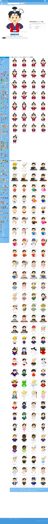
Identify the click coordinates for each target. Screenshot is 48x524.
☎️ (3, 197)
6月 (2, 66)
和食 (1, 123)
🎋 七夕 (2, 230)
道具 (6, 196)
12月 (3, 68)
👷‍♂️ (5, 166)
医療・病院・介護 (3, 177)
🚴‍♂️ (7, 154)
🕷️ (3, 222)
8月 (6, 66)
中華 (5, 123)
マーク (5, 200)
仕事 (4, 165)
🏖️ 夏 (1, 63)
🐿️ (3, 97)
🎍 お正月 (2, 223)
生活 (3, 159)
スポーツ (1, 184)
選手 (4, 184)
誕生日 (2, 212)
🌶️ (7, 144)
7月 (4, 66)
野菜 (1, 140)
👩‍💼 (3, 166)
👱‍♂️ (1, 162)
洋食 (3, 123)
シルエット (2, 240)
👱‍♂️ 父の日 (2, 229)
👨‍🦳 (3, 162)
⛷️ (1, 190)
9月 (2, 67)
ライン (3, 238)
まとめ (46, 1)
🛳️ (3, 157)
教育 (1, 169)
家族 (1, 159)
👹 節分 (2, 224)
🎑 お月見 (2, 232)
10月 (4, 67)
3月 (2, 65)
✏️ (7, 171)
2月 (6, 68)
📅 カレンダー (3, 69)
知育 (6, 169)
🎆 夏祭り (2, 231)
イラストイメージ (2, 5)
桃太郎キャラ (9, 5)
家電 (1, 196)
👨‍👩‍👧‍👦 (1, 163)
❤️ (3, 180)
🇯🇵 (5, 203)
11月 (6, 67)
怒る (6, 5)
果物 (3, 140)
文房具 (4, 169)
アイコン (1, 200)
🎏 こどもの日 (3, 60)
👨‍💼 (1, 166)
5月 (6, 65)
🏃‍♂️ (5, 174)
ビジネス (1, 165)
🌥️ (1, 84)
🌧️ (3, 84)
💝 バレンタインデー (4, 225)
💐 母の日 (2, 61)
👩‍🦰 (7, 160)
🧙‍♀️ (7, 221)
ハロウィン (2, 219)
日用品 (4, 196)
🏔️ (5, 85)
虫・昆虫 (2, 116)
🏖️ (7, 85)
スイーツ (2, 130)
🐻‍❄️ (7, 93)
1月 (4, 68)
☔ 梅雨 (2, 62)
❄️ (5, 84)
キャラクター (2, 205)
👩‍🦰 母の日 (2, 228)
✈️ (7, 156)
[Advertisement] (37, 13)
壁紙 (1, 239)
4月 (4, 65)
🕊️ (7, 106)
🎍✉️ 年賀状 (3, 235)
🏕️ (5, 190)
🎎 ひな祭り (3, 226)
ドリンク (2, 135)
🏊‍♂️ (7, 189)
